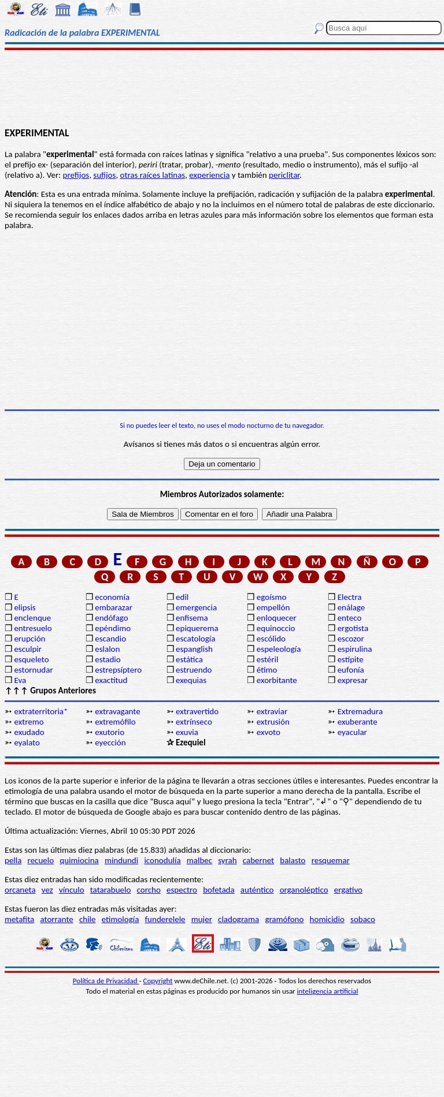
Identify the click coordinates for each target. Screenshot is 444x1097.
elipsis (24, 607)
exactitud (111, 680)
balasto (292, 860)
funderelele (165, 919)
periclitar (284, 175)
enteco (350, 618)
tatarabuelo (110, 890)
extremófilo (115, 722)
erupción (29, 638)
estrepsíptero (118, 670)
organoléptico (304, 890)
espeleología (279, 649)
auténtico (257, 890)
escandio (110, 638)
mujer (201, 919)
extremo (28, 722)
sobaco (362, 919)
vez (47, 890)
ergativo (348, 890)
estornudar (33, 670)
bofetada (218, 890)
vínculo (71, 890)
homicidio (327, 919)
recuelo (41, 860)
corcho (149, 890)
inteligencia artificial (327, 991)
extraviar (272, 711)
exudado (29, 732)
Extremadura (360, 711)
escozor (351, 638)
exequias (191, 680)
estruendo (194, 670)
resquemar (331, 860)
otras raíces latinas (153, 175)
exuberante (358, 722)
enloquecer (277, 618)
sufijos (104, 175)
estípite (351, 659)
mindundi (121, 860)
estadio (107, 659)
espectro (181, 890)
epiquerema (197, 628)
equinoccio (276, 628)
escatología (195, 638)
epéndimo (113, 628)
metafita (19, 919)
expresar (353, 680)
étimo (267, 670)
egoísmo (272, 597)
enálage (351, 607)
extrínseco (194, 722)
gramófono (284, 919)
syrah (227, 860)
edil (182, 597)
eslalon (107, 649)
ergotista (353, 628)
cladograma (238, 919)
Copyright (158, 980)
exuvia (187, 732)
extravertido (197, 711)
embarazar (113, 607)
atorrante (56, 919)
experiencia (209, 175)
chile (87, 919)
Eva (20, 680)
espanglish (194, 649)
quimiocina (79, 860)
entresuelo (32, 628)
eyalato (26, 742)
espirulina (355, 649)
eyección (110, 742)
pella (13, 860)
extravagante (117, 711)
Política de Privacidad (106, 980)
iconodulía (162, 860)
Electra (350, 597)
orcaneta (20, 890)
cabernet (258, 860)
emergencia (196, 607)
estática (189, 659)
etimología (120, 919)
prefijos (76, 175)
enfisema (192, 618)
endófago (111, 618)
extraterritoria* (41, 711)
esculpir (28, 649)
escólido (271, 638)
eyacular (352, 732)
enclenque (32, 618)
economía (112, 597)
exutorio (109, 732)
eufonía (351, 670)
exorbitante (277, 680)
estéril (268, 659)
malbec (199, 860)
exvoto (268, 732)
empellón (273, 607)
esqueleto (31, 659)
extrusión (273, 722)
